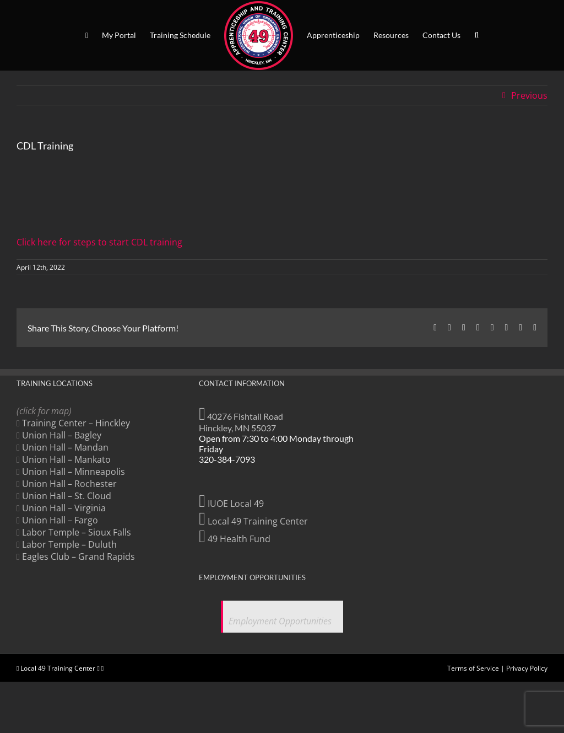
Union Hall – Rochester (69, 484)
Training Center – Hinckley (76, 423)
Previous (529, 95)
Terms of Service (473, 668)
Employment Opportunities (280, 621)
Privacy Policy (526, 668)
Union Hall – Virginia (64, 508)
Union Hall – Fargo (60, 520)
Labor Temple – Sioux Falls (76, 532)
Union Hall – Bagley (61, 435)
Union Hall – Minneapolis (73, 472)
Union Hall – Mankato (66, 459)
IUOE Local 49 (231, 503)
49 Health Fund (234, 539)
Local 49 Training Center (253, 521)
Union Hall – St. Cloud (66, 496)
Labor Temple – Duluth (69, 544)
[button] (476, 35)
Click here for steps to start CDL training (99, 242)
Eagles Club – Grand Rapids (78, 556)
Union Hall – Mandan (65, 447)
